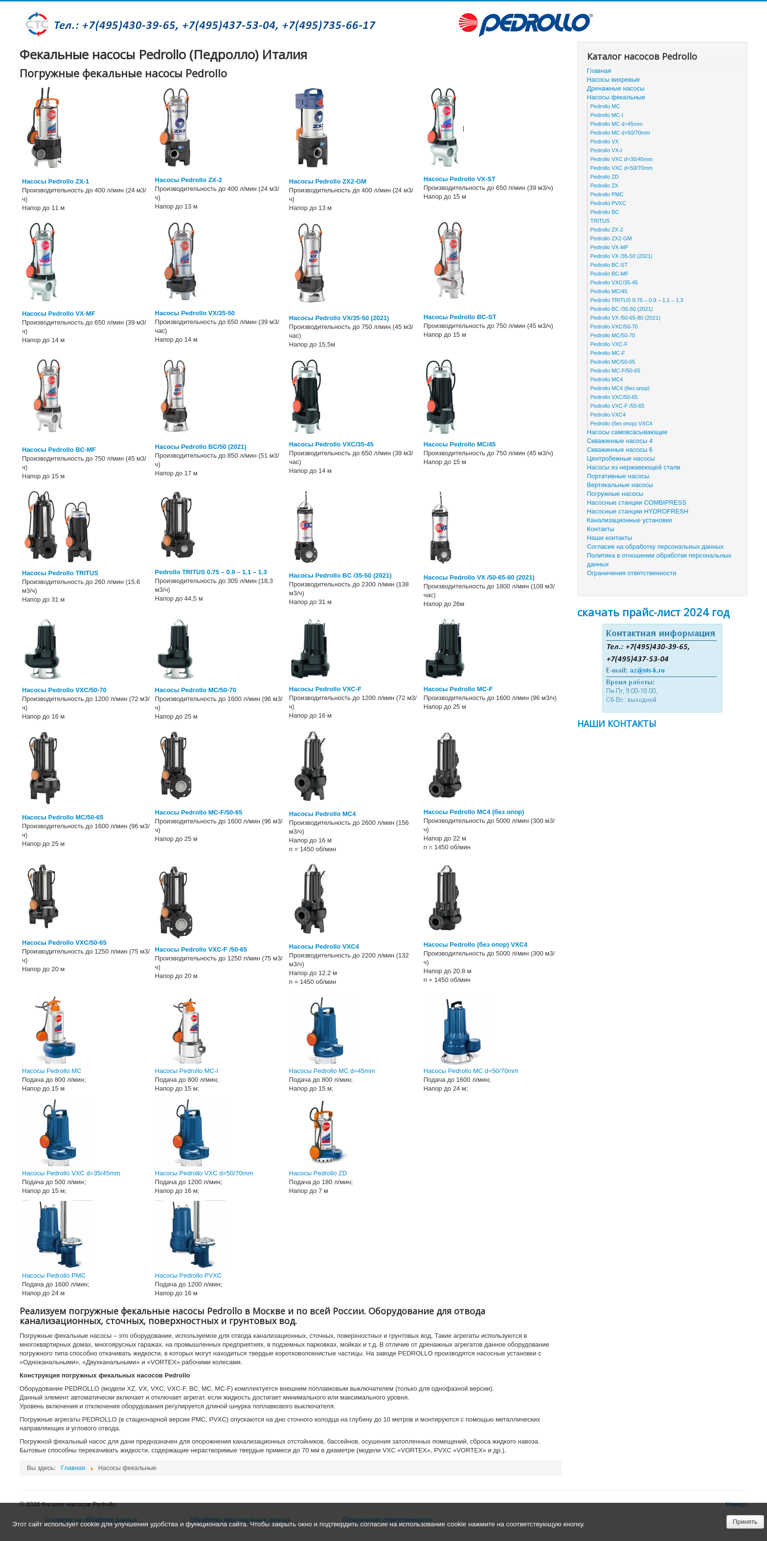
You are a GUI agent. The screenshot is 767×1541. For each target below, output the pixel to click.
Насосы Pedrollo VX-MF (58, 313)
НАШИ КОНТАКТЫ (616, 723)
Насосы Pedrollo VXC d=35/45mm (71, 1173)
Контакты (600, 529)
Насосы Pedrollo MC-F (458, 689)
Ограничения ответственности (632, 573)
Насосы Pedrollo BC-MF (59, 449)
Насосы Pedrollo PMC (54, 1275)
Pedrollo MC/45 (609, 291)
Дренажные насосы (616, 88)
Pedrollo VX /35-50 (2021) (621, 256)
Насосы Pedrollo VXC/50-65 (64, 942)
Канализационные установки (629, 520)
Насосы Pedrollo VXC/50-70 (64, 690)
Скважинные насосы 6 (620, 449)
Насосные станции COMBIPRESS (636, 502)
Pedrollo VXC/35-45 (614, 282)
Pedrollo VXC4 (608, 415)
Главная (599, 70)
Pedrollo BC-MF (609, 274)
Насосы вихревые (613, 79)
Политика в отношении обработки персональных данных (659, 560)
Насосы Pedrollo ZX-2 (188, 180)
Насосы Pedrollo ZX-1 (55, 181)
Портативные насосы (618, 476)
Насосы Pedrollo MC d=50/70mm (471, 1070)
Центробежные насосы (621, 458)
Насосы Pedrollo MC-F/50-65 (199, 812)
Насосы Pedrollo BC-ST (460, 317)
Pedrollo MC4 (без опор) (620, 388)
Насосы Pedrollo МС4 (322, 813)
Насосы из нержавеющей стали (633, 467)
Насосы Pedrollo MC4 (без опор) (474, 812)
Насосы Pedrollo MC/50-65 (62, 817)
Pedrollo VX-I (606, 150)
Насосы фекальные (616, 97)
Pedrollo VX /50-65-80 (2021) (625, 318)
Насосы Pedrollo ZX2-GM (327, 181)
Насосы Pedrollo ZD (318, 1173)
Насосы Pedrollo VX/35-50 (195, 313)
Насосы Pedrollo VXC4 (324, 946)
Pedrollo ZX (604, 185)
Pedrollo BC (604, 212)
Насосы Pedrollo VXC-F (325, 689)
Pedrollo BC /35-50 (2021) (621, 309)
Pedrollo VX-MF (609, 247)
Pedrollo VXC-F (609, 344)
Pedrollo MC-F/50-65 (615, 371)
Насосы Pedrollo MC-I (186, 1070)
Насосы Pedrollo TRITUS (60, 573)
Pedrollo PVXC (608, 203)
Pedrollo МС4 (606, 379)
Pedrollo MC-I (606, 115)
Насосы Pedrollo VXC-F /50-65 (201, 949)
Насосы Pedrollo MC (51, 1070)
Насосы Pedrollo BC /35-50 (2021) (340, 575)
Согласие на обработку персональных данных (655, 546)
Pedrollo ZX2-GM (611, 238)
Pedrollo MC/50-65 (612, 362)
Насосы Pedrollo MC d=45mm (332, 1070)
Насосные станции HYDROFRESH (638, 511)
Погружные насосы (615, 493)
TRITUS (600, 221)
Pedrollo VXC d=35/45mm (621, 159)
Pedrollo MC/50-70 (612, 335)
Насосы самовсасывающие (627, 432)
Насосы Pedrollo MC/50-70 (195, 690)
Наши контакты (609, 537)
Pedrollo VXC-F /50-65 (617, 406)
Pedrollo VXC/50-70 (614, 326)
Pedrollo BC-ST (609, 265)
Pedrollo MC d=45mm (616, 124)
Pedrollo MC (605, 106)
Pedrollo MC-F (607, 353)
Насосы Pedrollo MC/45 (460, 444)
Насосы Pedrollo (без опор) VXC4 (475, 944)
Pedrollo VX (604, 141)
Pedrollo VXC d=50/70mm (621, 168)
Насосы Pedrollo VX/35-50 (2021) (339, 318)
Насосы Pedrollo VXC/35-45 (331, 444)
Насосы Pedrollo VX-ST (460, 179)
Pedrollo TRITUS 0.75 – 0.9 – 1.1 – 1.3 (211, 572)
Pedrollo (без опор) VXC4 (621, 423)
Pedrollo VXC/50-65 (614, 397)
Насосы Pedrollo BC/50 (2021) (201, 446)
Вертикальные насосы (620, 485)
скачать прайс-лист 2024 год (653, 612)
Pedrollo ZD (604, 177)
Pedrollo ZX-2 (606, 230)
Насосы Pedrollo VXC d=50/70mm (204, 1173)
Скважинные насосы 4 (620, 440)
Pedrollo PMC (607, 194)
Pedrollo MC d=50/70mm (620, 133)
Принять (745, 1521)
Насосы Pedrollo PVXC (188, 1275)
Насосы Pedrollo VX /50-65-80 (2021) (479, 577)
